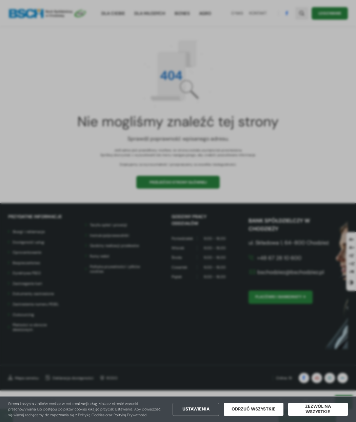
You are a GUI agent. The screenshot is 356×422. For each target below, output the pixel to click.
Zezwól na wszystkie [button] (318, 409)
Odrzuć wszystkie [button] (254, 409)
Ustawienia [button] (196, 409)
